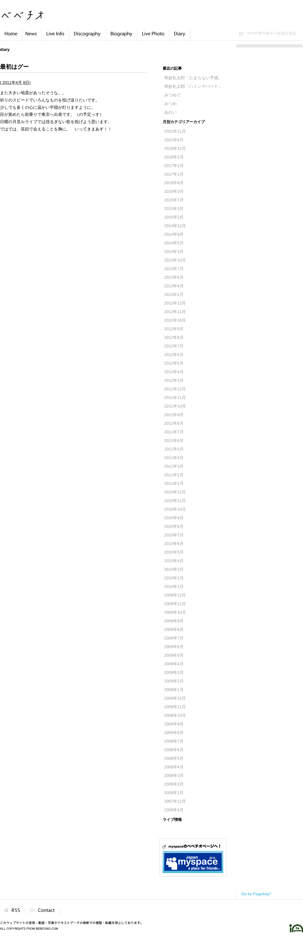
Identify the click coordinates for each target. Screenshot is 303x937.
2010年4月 (174, 561)
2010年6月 (174, 544)
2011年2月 (174, 475)
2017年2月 (174, 166)
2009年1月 (174, 690)
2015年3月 (174, 208)
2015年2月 (174, 217)
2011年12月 (175, 389)
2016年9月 (174, 183)
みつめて (172, 95)
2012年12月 (175, 303)
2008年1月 (174, 793)
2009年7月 (174, 638)
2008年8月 (174, 733)
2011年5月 (174, 449)
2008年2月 (174, 784)
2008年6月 (174, 750)
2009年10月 (175, 612)
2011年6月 (174, 440)
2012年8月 (174, 337)
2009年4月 (174, 664)
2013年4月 (174, 286)
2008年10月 (175, 715)
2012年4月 (174, 372)
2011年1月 (174, 483)
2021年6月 (174, 140)
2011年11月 (175, 397)
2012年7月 (174, 346)
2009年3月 (174, 672)
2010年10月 (175, 509)
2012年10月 (175, 320)
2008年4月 (174, 767)
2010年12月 (175, 492)
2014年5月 (174, 243)
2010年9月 (174, 518)
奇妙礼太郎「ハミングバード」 (193, 86)
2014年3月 (174, 251)
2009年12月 (175, 595)
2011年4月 (174, 458)
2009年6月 (174, 647)
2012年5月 (174, 363)
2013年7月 (174, 269)
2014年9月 (174, 234)
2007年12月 (175, 801)
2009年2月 (174, 681)
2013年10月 (175, 260)
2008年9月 (174, 724)
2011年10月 (175, 406)
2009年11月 (175, 604)
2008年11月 (175, 707)
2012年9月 (174, 329)
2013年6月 (174, 277)
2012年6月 (174, 355)
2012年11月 (175, 312)
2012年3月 (174, 380)
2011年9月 (174, 415)
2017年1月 (174, 174)
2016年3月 (174, 191)
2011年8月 (174, 423)
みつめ (170, 103)
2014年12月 (175, 226)
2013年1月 (174, 294)
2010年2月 (174, 578)
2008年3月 (174, 775)
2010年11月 (175, 501)
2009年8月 (174, 629)
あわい (170, 112)
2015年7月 (174, 200)
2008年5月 (174, 758)
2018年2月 (174, 157)
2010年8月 (174, 526)
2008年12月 (175, 698)
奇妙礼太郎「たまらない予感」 (193, 78)
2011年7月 (174, 432)
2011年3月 (174, 466)
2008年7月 (174, 741)
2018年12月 (175, 148)
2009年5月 (174, 655)
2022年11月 (175, 131)
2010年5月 (174, 552)
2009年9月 (174, 621)
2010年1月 (174, 586)
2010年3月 (174, 569)
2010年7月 (174, 535)
